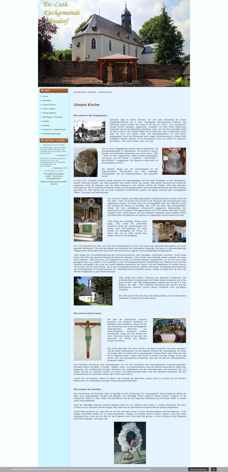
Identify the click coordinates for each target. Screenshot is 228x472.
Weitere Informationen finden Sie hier (54, 182)
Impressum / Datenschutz (54, 129)
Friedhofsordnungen (51, 133)
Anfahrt (45, 121)
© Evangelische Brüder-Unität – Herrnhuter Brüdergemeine (54, 176)
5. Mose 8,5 (62, 155)
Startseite (92, 92)
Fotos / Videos (49, 109)
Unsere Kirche (48, 105)
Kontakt (45, 125)
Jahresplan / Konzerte (52, 117)
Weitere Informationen (198, 469)
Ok (214, 469)
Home (45, 96)
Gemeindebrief (49, 113)
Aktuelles (46, 100)
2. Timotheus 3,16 (59, 168)
